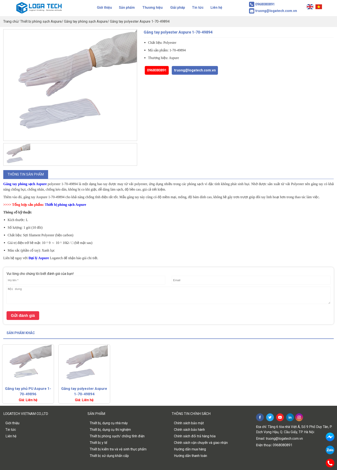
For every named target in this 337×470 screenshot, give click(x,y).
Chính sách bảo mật (189, 423)
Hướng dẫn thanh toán (190, 456)
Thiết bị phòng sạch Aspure (65, 204)
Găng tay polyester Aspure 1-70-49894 (140, 21)
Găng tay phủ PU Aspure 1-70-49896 (28, 391)
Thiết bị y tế (98, 443)
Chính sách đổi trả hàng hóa (195, 436)
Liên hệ (216, 7)
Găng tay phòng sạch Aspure (86, 21)
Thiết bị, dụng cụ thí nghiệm (110, 430)
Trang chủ (10, 21)
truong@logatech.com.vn (195, 70)
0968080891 (157, 70)
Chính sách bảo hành (189, 430)
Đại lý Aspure (39, 258)
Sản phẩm (127, 7)
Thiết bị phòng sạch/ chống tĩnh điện (117, 436)
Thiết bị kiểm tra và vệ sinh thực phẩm (118, 449)
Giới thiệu (104, 7)
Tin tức (198, 7)
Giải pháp (177, 7)
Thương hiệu (152, 7)
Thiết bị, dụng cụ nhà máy (109, 423)
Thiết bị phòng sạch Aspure (41, 21)
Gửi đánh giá (23, 315)
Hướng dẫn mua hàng (190, 449)
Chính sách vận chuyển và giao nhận (201, 443)
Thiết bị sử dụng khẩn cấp (109, 456)
